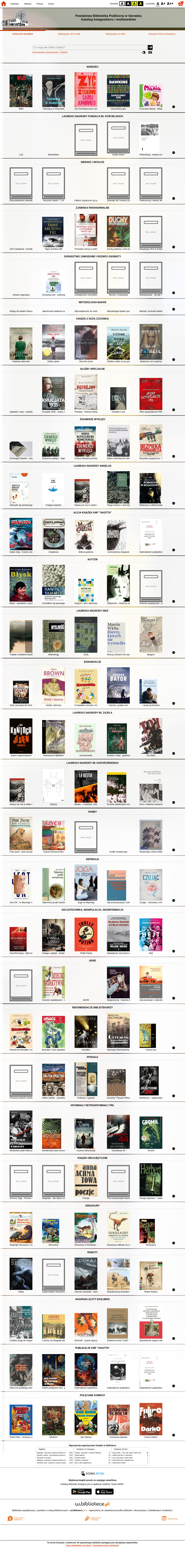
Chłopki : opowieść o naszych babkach (88, 1453)
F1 (163, 3)
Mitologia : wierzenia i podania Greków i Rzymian (53, 1453)
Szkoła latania (79, 1455)
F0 (157, 3)
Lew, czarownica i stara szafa (122, 1458)
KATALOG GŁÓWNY (22, 34)
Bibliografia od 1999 (115, 34)
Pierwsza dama (80, 1458)
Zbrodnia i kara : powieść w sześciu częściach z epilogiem (56, 1463)
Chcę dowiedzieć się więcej (78, 1545)
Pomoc (39, 4)
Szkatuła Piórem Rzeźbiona (161, 34)
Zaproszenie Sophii (119, 1463)
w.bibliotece (77, 1510)
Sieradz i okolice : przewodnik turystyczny (51, 1455)
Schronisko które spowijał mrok (123, 1460)
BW (128, 3)
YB (134, 3)
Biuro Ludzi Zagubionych (83, 1463)
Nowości (15, 4)
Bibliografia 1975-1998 (69, 34)
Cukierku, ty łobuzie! (82, 1460)
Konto (51, 4)
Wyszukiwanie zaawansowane (45, 52)
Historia (27, 4)
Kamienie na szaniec (44, 1458)
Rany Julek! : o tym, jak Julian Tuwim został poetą (129, 1453)
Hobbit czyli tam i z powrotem (122, 1455)
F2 (170, 3)
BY (140, 3)
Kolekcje (63, 52)
